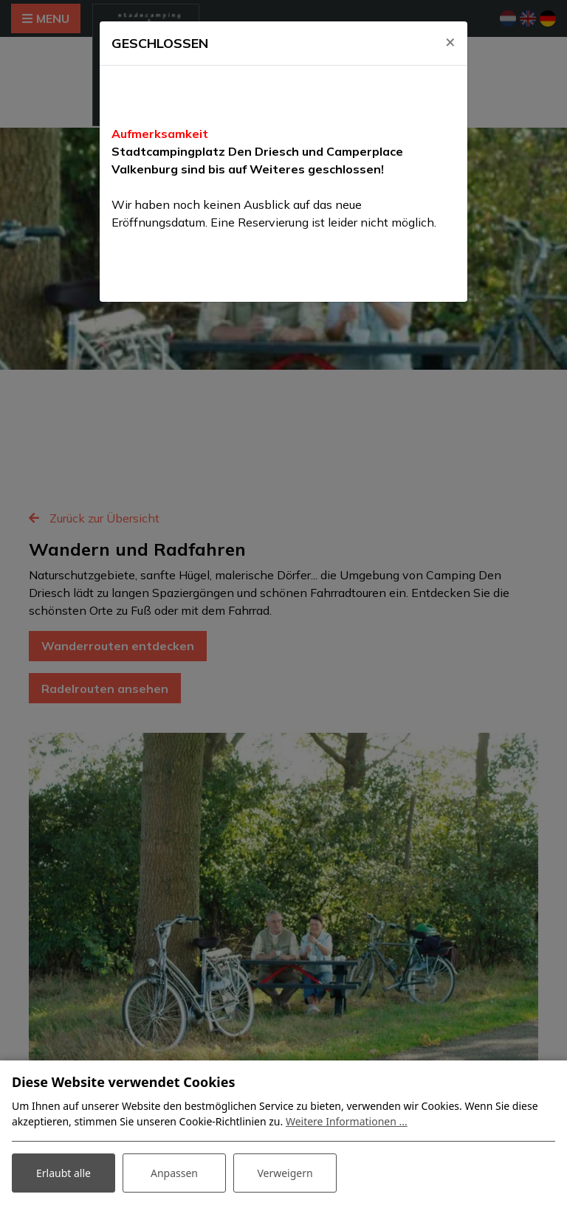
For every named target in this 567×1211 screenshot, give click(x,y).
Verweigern (284, 1173)
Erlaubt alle (63, 1173)
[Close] (450, 41)
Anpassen (174, 1173)
